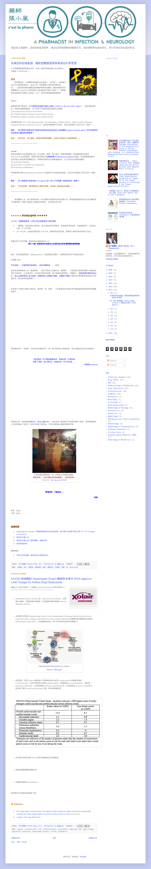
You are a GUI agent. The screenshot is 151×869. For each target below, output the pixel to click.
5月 (112, 319)
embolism (73, 829)
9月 (112, 293)
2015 (110, 287)
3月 (112, 326)
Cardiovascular (115, 391)
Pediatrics (113, 414)
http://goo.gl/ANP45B (58, 480)
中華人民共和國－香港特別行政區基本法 (32, 555)
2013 (110, 333)
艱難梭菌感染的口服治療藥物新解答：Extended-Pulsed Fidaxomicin (129, 201)
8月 (112, 309)
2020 (110, 270)
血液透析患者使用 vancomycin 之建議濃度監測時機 (129, 215)
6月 (112, 316)
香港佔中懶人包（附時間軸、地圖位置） (32, 540)
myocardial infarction (21, 831)
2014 (110, 290)
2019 (110, 273)
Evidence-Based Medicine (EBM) (122, 435)
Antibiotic (113, 397)
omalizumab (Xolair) (40, 831)
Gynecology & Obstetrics (119, 440)
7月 (112, 312)
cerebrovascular (49, 829)
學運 (62, 567)
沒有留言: (70, 564)
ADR (109, 383)
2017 (110, 280)
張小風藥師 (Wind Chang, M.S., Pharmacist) (122, 247)
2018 (110, 277)
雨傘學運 (38, 567)
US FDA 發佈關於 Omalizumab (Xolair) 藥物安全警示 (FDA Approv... (123, 303)
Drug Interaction (116, 388)
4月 (112, 322)
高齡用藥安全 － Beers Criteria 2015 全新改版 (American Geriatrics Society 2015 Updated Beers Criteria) (129, 165)
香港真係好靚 (21, 544)
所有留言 (112, 365)
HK (67, 567)
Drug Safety (63, 829)
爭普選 (30, 567)
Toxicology (113, 402)
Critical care (114, 432)
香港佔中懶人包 (22, 537)
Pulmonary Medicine (117, 429)
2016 (110, 283)
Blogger (83, 857)
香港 (44, 567)
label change (88, 829)
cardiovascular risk (32, 829)
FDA (80, 829)
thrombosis (62, 831)
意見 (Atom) (22, 842)
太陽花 (19, 567)
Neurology (112, 400)
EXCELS (65, 619)
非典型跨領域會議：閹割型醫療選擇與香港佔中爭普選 (44, 63)
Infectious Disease (117, 377)
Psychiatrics (114, 411)
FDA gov (58, 669)
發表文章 (112, 361)
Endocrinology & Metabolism (120, 386)
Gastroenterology (116, 405)
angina (20, 829)
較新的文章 (16, 838)
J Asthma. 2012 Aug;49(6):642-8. (28, 817)
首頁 (54, 838)
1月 (112, 329)
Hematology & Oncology (118, 408)
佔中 (25, 567)
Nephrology (113, 416)
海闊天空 (50, 567)
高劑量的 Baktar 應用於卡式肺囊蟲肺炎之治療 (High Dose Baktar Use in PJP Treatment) (123, 193)
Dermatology (113, 424)
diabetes (112, 394)
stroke (53, 831)
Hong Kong (74, 567)
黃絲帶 (57, 567)
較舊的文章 (93, 838)
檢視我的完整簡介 (112, 259)
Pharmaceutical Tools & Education (123, 419)
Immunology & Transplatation (121, 427)
